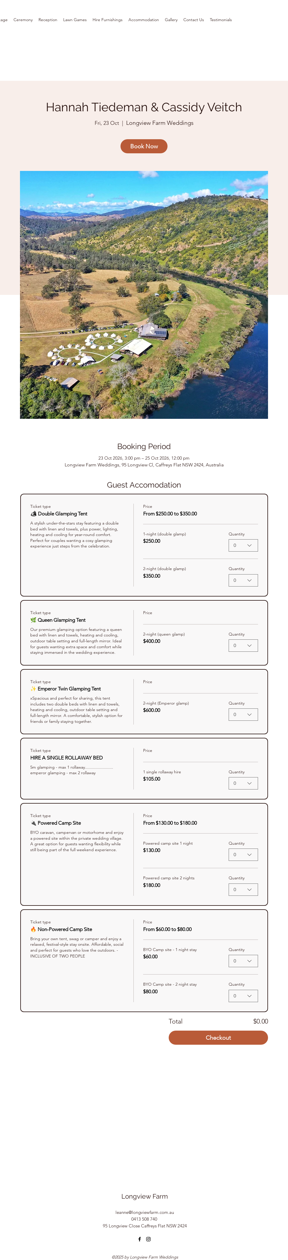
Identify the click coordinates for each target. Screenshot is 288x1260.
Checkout (218, 1037)
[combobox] (243, 546)
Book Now (144, 146)
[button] (143, 19)
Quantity (237, 534)
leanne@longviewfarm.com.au (144, 1212)
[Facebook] (140, 1239)
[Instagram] (148, 1239)
